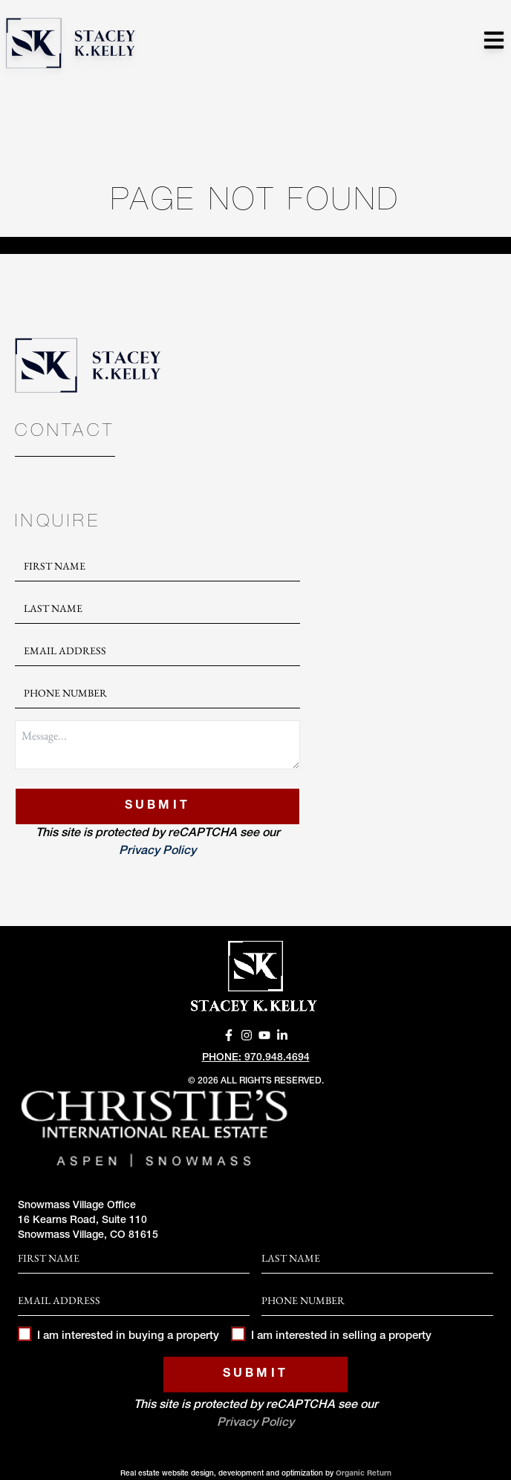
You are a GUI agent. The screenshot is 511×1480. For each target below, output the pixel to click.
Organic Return (363, 1474)
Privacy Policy (157, 852)
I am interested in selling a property (331, 1336)
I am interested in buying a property (118, 1336)
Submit (158, 806)
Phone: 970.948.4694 (256, 1058)
